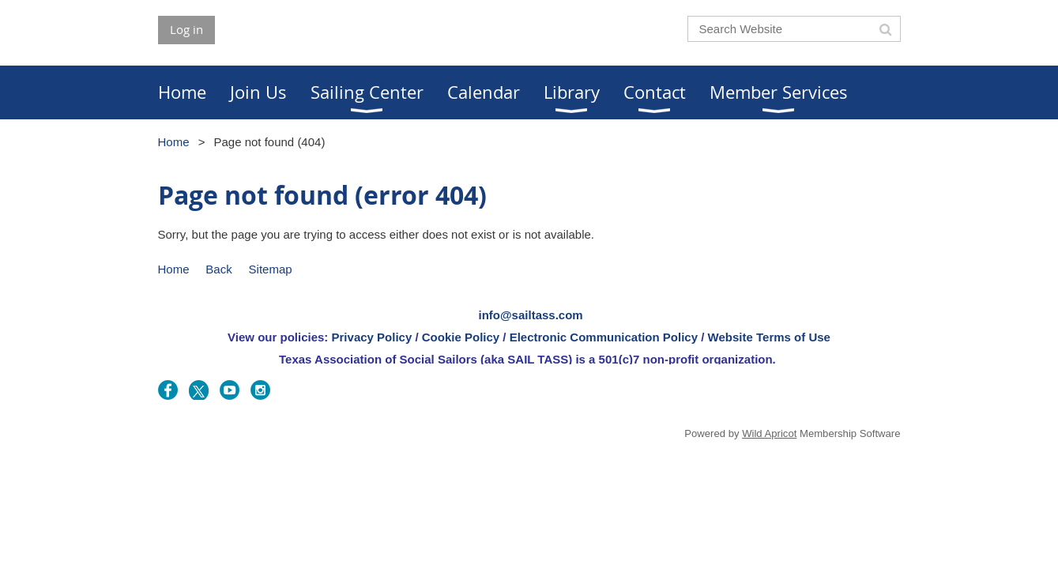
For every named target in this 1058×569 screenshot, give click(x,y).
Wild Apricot (769, 433)
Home (174, 142)
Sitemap (270, 269)
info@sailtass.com (531, 315)
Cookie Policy (460, 337)
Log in (186, 29)
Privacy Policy (372, 337)
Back (218, 269)
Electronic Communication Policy (604, 337)
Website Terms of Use (769, 337)
